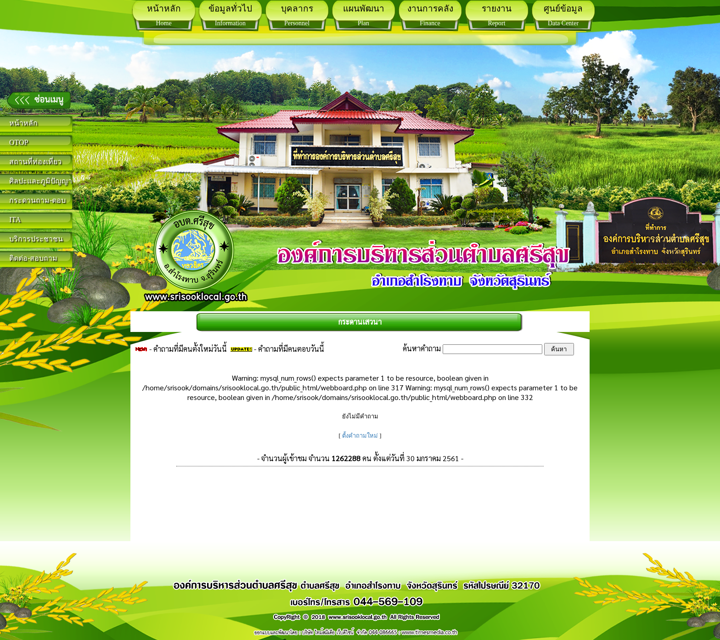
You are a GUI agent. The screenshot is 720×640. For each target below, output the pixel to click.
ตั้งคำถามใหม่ (360, 435)
